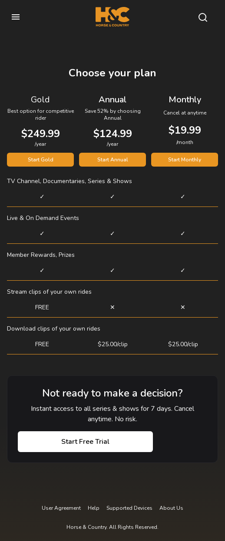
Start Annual (112, 159)
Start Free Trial (85, 441)
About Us (171, 508)
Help (93, 508)
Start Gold (40, 159)
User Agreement (61, 508)
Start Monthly (184, 159)
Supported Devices (129, 508)
